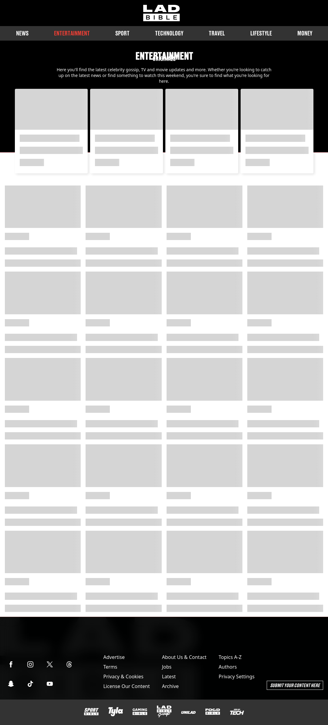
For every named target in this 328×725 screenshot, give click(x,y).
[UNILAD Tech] (237, 712)
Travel (217, 33)
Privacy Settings (237, 676)
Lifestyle (261, 33)
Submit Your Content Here (295, 685)
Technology (169, 33)
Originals (164, 58)
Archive (170, 686)
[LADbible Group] (164, 712)
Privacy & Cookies (123, 676)
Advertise (113, 657)
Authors (228, 666)
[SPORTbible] (91, 711)
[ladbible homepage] (161, 13)
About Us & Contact (184, 657)
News (22, 33)
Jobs (167, 666)
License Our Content (126, 686)
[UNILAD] (188, 712)
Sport (122, 33)
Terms (110, 666)
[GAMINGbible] (140, 711)
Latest (169, 676)
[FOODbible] (212, 712)
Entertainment (72, 33)
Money (304, 33)
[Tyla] (115, 711)
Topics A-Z (230, 657)
